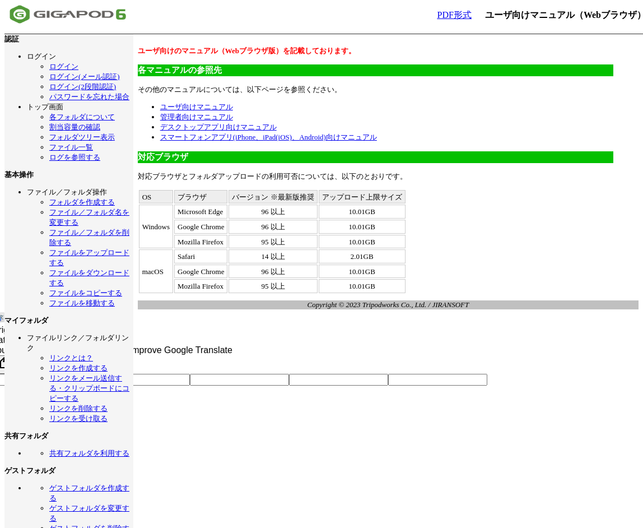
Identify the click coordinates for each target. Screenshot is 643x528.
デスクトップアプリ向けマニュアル (218, 127)
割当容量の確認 (74, 127)
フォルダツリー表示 (82, 137)
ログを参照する (74, 157)
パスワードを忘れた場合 (89, 96)
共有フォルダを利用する (89, 453)
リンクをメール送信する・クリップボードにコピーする (89, 388)
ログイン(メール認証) (84, 76)
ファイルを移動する (82, 303)
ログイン (63, 66)
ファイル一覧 (71, 147)
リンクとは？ (71, 358)
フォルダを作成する (82, 202)
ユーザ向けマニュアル (196, 107)
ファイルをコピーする (85, 293)
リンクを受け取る (78, 418)
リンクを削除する (78, 408)
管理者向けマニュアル (196, 117)
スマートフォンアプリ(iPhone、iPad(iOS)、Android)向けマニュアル (268, 137)
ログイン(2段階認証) (82, 86)
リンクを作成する (78, 368)
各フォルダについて (82, 117)
